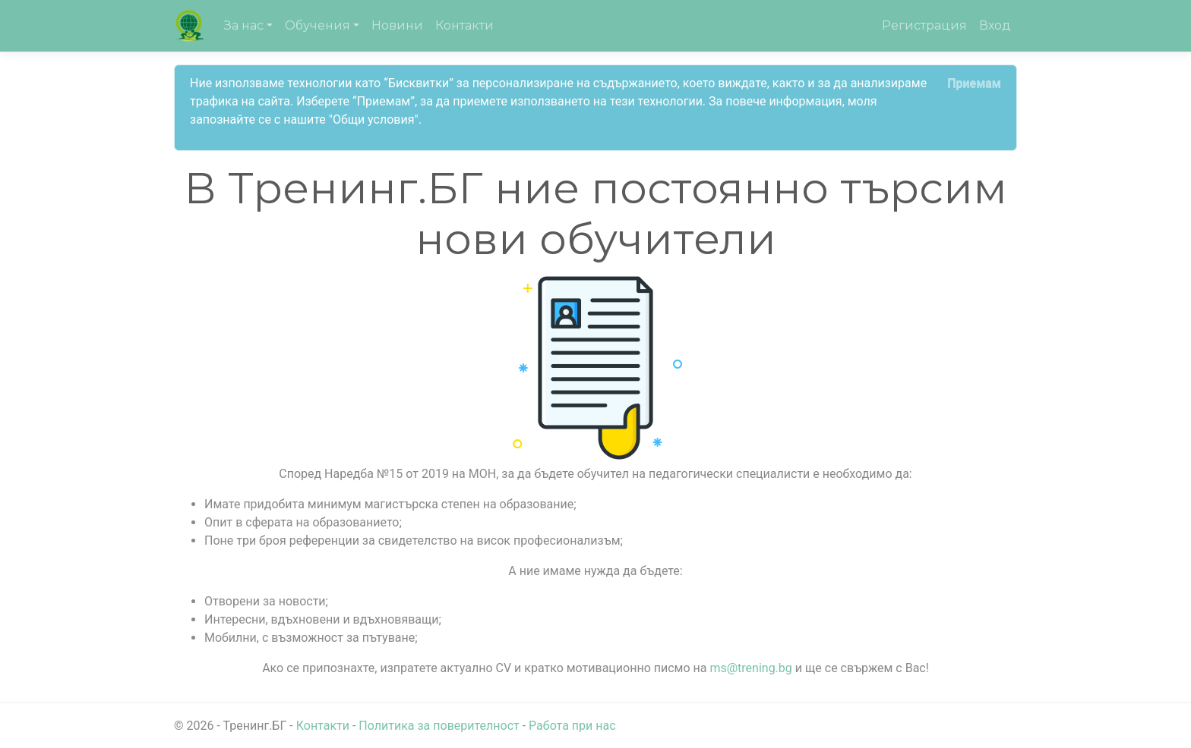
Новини (397, 25)
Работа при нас (572, 725)
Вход (995, 25)
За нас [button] (244, 25)
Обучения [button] (317, 25)
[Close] (974, 83)
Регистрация (924, 25)
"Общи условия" (374, 119)
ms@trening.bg (750, 668)
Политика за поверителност (439, 725)
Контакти (464, 25)
